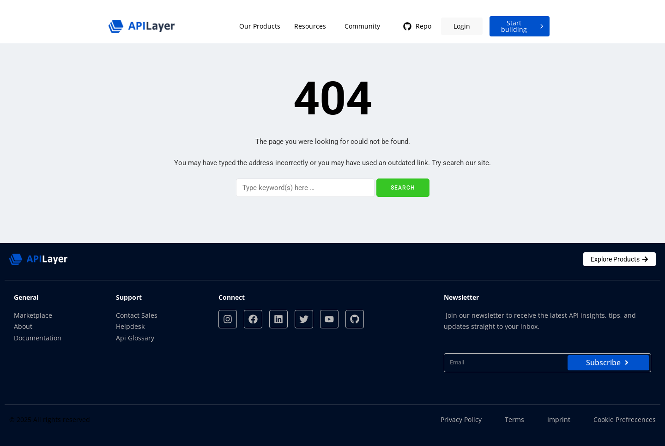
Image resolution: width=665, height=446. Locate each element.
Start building (523, 26)
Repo (416, 26)
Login (461, 26)
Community (362, 26)
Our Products (259, 26)
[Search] (305, 187)
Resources (310, 26)
